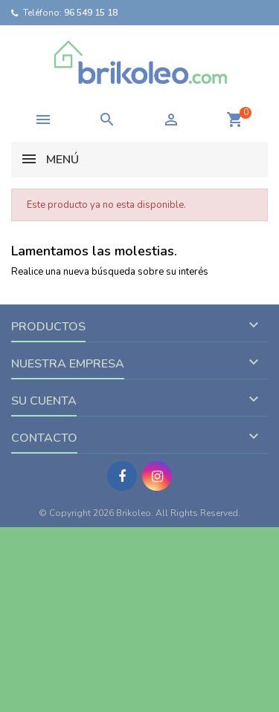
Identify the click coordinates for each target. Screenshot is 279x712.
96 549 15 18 (91, 13)
